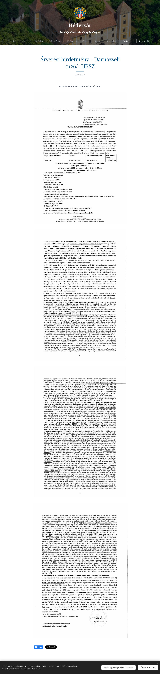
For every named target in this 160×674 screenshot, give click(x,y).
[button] (144, 41)
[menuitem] (13, 41)
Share (38, 647)
